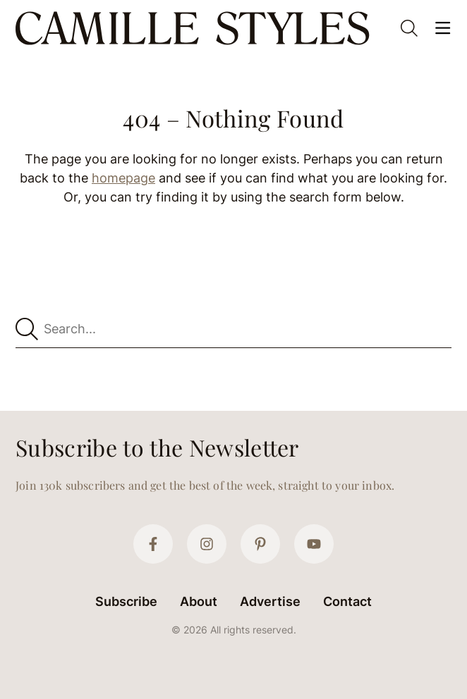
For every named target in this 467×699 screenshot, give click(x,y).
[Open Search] (409, 28)
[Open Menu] (443, 28)
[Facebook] (153, 544)
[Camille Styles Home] (195, 28)
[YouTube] (314, 544)
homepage (123, 178)
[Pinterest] (260, 544)
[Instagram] (206, 544)
